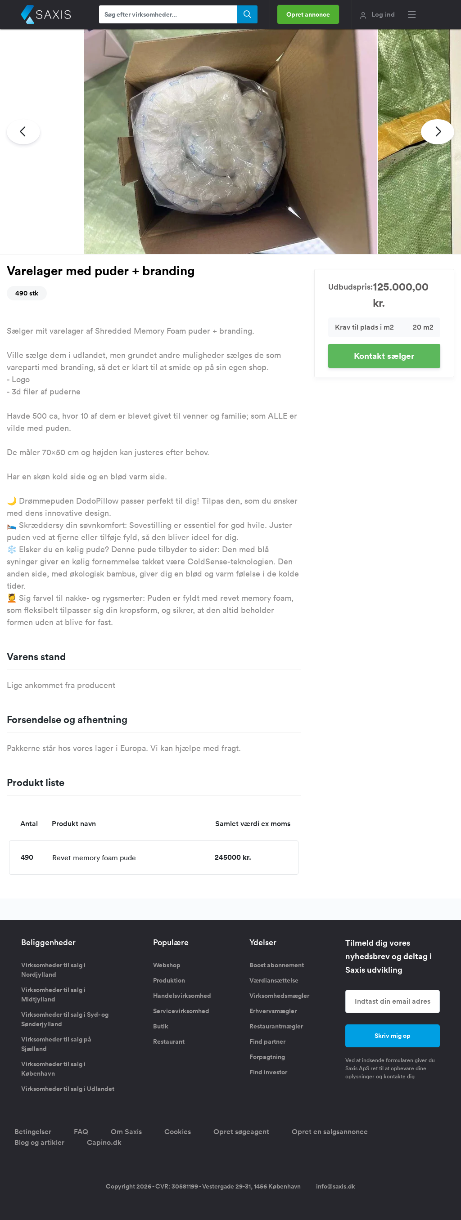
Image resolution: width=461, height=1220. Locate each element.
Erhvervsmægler (273, 1010)
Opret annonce (308, 14)
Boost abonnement (276, 965)
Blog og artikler (39, 1142)
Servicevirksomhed (181, 1010)
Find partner (267, 1041)
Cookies (177, 1131)
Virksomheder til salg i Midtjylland (53, 994)
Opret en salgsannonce (330, 1131)
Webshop (167, 965)
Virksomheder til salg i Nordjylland (53, 970)
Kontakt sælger (384, 356)
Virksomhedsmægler (279, 995)
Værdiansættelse (273, 980)
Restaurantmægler (276, 1026)
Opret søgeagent (241, 1131)
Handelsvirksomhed (182, 995)
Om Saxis (126, 1131)
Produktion (169, 980)
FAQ (81, 1131)
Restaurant (169, 1041)
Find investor (268, 1072)
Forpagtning (267, 1056)
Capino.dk (104, 1142)
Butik (160, 1026)
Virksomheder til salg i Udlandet (67, 1088)
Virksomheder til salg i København (53, 1068)
